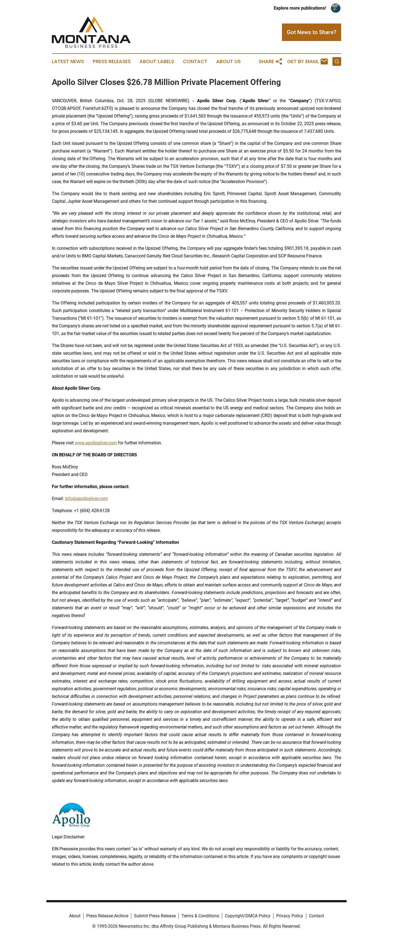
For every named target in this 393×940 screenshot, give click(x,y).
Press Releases (112, 61)
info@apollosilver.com (86, 498)
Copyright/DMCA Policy (247, 915)
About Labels (156, 61)
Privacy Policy (289, 915)
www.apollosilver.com (96, 442)
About (75, 915)
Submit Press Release (155, 915)
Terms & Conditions (200, 915)
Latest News (68, 61)
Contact (195, 61)
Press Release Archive (107, 915)
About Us (228, 61)
